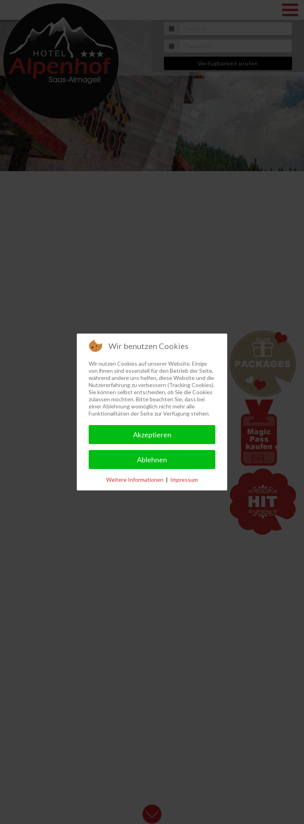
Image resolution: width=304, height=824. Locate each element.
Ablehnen (152, 459)
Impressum (184, 479)
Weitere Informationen (134, 479)
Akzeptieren (152, 434)
